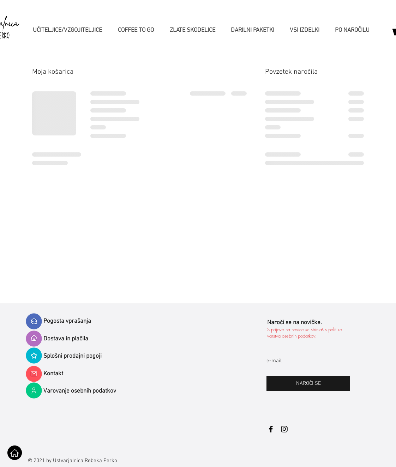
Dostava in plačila (65, 338)
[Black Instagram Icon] (284, 429)
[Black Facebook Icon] (270, 429)
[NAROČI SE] (308, 383)
